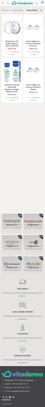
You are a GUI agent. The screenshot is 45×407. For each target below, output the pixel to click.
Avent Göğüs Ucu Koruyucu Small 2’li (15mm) (33, 87)
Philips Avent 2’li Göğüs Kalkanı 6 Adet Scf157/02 (11, 43)
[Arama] (7, 3)
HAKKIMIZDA (7, 404)
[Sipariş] (41, 10)
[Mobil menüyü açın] (3, 3)
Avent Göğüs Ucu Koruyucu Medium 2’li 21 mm (33, 43)
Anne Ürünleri (18, 10)
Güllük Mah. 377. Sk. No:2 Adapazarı (19, 380)
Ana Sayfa (6, 10)
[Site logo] (22, 3)
